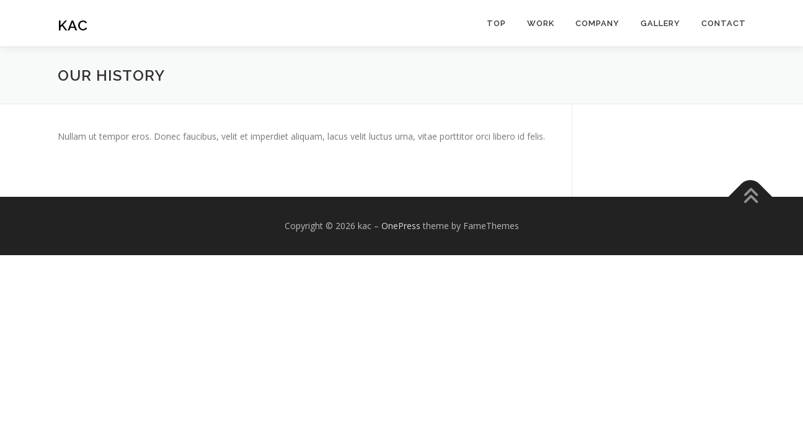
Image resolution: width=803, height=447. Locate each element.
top (496, 23)
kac (73, 25)
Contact (723, 23)
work (540, 23)
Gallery (660, 23)
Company (597, 23)
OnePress (400, 226)
